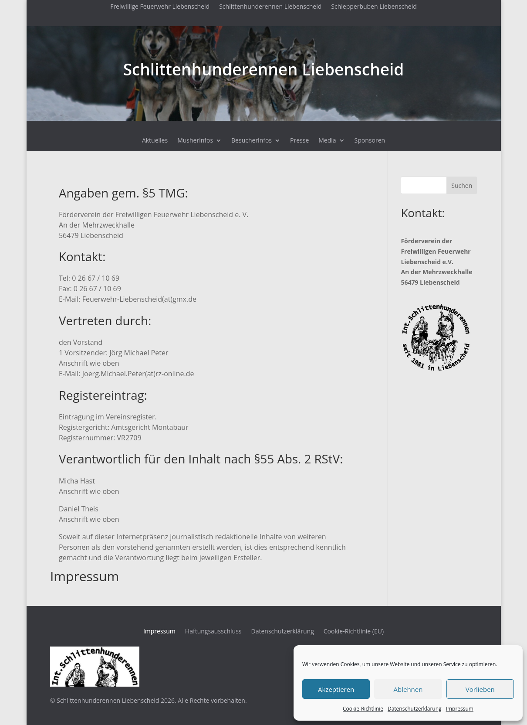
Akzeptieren (336, 689)
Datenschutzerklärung (415, 708)
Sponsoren (370, 140)
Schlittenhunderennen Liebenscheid (270, 6)
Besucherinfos (251, 140)
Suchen (461, 185)
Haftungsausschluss (213, 631)
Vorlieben (480, 689)
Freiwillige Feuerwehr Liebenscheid (159, 6)
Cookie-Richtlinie (363, 708)
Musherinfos (195, 140)
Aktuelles (155, 140)
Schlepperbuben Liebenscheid (374, 6)
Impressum (459, 708)
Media (327, 140)
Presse (299, 140)
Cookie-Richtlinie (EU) (354, 631)
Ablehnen (408, 689)
